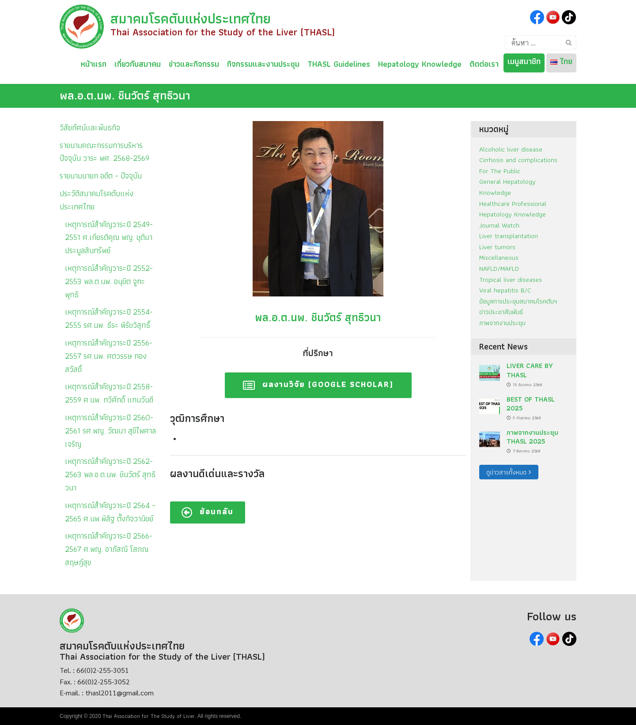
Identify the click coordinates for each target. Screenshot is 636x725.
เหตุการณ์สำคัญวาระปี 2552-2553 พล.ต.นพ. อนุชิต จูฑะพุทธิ (109, 281)
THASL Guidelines (338, 62)
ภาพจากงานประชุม (502, 322)
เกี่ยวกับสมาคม (137, 62)
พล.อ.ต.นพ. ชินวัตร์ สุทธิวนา (125, 95)
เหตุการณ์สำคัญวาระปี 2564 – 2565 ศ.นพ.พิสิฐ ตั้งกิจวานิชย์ (110, 512)
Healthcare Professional (512, 203)
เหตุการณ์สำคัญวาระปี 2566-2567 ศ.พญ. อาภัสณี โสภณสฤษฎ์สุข (108, 549)
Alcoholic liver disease (510, 149)
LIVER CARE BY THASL (530, 370)
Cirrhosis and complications (518, 159)
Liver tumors (497, 246)
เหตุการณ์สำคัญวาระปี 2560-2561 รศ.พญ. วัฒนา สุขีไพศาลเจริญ (110, 430)
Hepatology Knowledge (420, 62)
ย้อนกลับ (208, 511)
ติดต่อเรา (484, 62)
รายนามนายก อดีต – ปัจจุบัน (101, 175)
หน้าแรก (93, 62)
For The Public (499, 170)
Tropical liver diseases (510, 279)
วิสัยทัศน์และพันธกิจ (90, 127)
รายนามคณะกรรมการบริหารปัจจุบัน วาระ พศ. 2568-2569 (104, 152)
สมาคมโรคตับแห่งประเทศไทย (190, 19)
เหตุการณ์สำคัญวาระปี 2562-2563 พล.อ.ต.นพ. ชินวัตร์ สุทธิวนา (110, 474)
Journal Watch (499, 225)
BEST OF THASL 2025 (531, 404)
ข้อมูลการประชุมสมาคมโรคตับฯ (518, 301)
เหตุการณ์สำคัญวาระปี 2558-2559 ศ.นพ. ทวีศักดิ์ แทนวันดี (109, 393)
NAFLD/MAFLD (499, 268)
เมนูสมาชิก (524, 61)
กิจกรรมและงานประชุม (263, 62)
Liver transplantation (508, 235)
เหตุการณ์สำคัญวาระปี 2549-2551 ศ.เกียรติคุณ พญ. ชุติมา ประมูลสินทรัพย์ (109, 237)
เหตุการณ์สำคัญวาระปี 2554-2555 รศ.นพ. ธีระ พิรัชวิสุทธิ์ (109, 318)
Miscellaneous (499, 257)
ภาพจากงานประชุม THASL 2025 (532, 437)
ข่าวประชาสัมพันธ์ (501, 311)
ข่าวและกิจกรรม (194, 62)
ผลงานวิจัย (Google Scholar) (318, 384)
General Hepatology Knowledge (507, 187)
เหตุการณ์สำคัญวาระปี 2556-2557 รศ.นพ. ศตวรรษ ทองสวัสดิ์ (108, 356)
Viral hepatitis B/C (505, 290)
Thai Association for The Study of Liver (148, 716)
